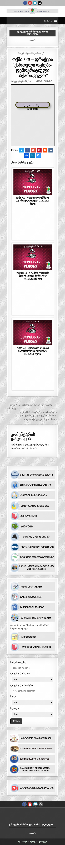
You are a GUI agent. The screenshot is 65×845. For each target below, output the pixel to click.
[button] (48, 20)
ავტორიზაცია (29, 448)
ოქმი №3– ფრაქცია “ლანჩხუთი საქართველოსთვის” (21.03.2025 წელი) (32, 200)
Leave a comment (44, 81)
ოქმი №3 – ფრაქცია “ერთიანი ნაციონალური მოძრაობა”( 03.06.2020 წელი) (33, 351)
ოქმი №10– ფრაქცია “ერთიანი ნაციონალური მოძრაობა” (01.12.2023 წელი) (32, 275)
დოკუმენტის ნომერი (21, 685)
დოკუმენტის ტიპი (20, 673)
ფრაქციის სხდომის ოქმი (33, 53)
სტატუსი (14, 708)
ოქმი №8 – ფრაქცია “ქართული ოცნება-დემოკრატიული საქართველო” (32, 67)
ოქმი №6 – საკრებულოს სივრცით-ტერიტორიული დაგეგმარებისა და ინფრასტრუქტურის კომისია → (38, 416)
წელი (13, 696)
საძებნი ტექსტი (18, 662)
